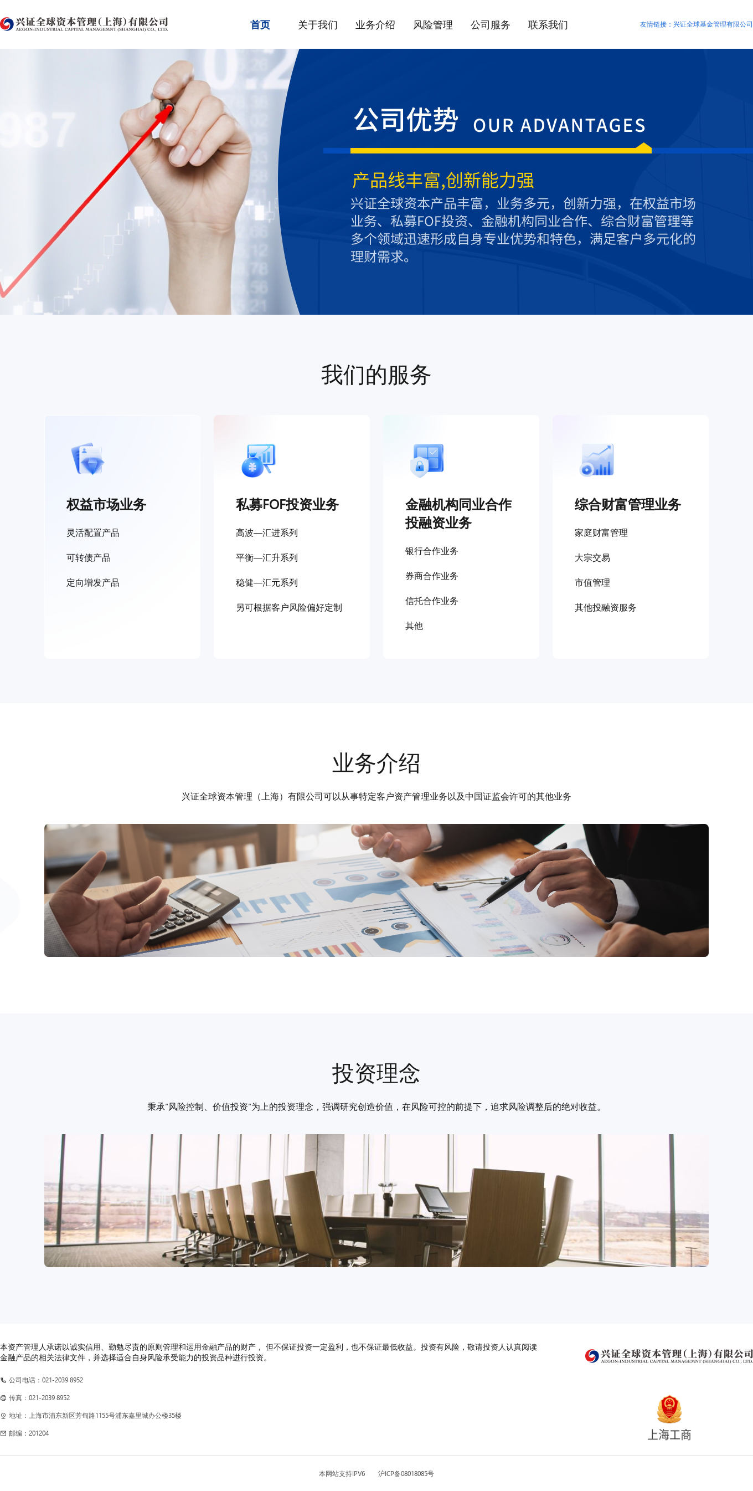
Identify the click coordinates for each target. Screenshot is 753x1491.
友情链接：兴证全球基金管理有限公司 (696, 24)
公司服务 (490, 24)
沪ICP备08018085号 (406, 1473)
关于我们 (318, 24)
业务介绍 (375, 24)
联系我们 (548, 24)
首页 (260, 24)
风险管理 (433, 24)
